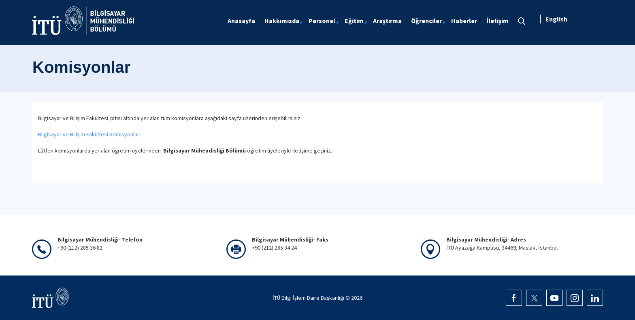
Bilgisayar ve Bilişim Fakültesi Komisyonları (89, 134)
